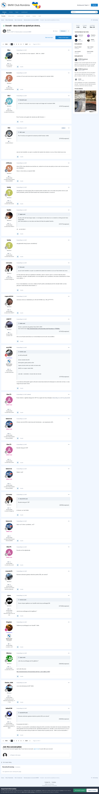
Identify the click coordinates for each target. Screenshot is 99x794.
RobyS (92, 39)
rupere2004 (9, 296)
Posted (22, 50)
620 (9, 609)
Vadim (9, 210)
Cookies (54, 782)
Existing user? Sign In (83, 5)
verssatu (9, 263)
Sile (10, 30)
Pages (16, 12)
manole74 (8, 571)
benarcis (9, 418)
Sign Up (94, 5)
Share (55, 31)
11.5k (9, 63)
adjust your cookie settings (28, 792)
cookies (61, 790)
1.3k (9, 200)
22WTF (8, 319)
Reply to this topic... (15, 755)
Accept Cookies (80, 790)
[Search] (79, 12)
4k (9, 86)
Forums (3, 16)
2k (9, 176)
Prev (6, 44)
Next (26, 44)
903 (9, 696)
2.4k (9, 369)
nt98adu (9, 163)
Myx (8, 50)
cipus (9, 595)
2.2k (9, 223)
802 (9, 433)
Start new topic (49, 37)
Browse (4, 12)
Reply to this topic (63, 37)
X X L (80, 39)
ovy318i (9, 347)
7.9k (9, 276)
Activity (11, 12)
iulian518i (9, 708)
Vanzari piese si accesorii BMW (23, 31)
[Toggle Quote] (19, 100)
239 (9, 309)
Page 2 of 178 (36, 44)
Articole (28, 16)
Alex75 (8, 394)
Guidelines (38, 790)
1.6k (9, 409)
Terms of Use (27, 790)
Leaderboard (20, 16)
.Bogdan (9, 622)
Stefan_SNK (9, 682)
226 (9, 584)
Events (34, 16)
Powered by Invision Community (49, 785)
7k (9, 643)
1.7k (9, 666)
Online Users (11, 16)
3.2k (9, 721)
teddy (9, 187)
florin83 (9, 73)
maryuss (81, 35)
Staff (40, 16)
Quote (21, 66)
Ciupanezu (93, 35)
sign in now (36, 749)
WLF (8, 95)
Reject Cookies (92, 790)
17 (9, 141)
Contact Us (47, 782)
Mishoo (8, 653)
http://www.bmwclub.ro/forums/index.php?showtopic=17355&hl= (43, 328)
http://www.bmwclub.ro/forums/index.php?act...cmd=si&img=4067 (33, 671)
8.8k (9, 109)
